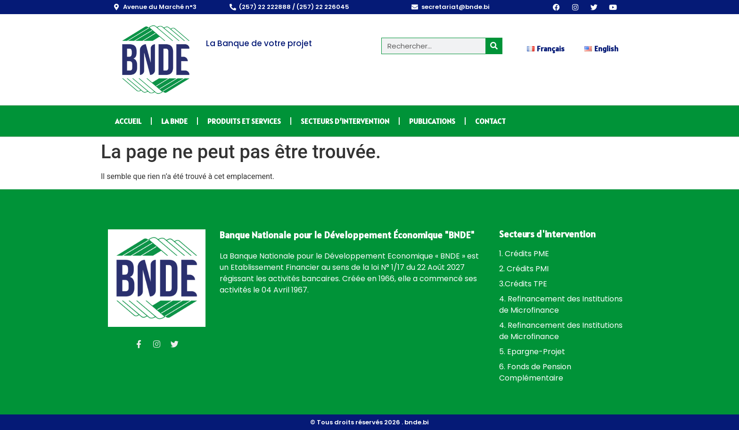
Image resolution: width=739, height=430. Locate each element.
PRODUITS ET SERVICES (244, 121)
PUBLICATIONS (432, 121)
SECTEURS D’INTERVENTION (345, 121)
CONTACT (490, 121)
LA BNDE (174, 121)
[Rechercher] (493, 46)
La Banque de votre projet (259, 43)
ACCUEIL (128, 121)
